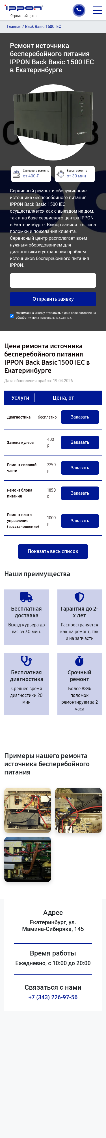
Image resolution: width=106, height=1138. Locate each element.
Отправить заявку (53, 299)
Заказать (80, 417)
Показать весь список (53, 551)
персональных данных (55, 318)
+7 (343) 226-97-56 (53, 997)
